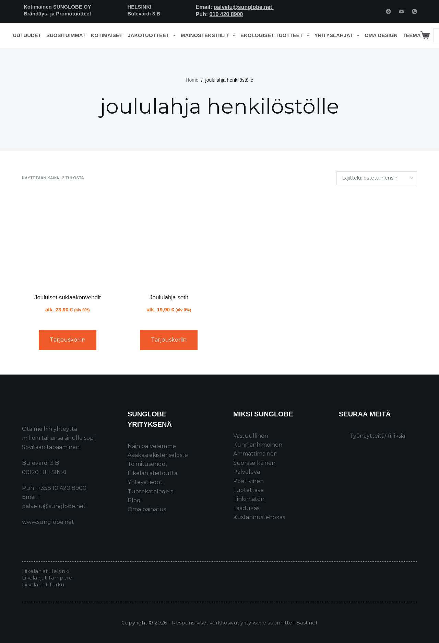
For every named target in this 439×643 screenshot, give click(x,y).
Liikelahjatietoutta (152, 473)
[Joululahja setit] (169, 239)
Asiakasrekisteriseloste (158, 455)
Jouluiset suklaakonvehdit (67, 297)
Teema (416, 35)
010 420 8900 (226, 14)
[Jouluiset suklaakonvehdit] (67, 239)
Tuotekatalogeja (151, 491)
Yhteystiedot (145, 482)
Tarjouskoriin (67, 339)
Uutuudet (27, 35)
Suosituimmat (66, 35)
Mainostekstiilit (209, 35)
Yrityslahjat (338, 35)
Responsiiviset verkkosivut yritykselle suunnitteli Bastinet (245, 622)
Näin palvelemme (152, 446)
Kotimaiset (107, 35)
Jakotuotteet (153, 35)
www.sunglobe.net (48, 522)
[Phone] (414, 11)
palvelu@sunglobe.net (244, 7)
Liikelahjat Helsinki (45, 571)
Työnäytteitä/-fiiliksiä (377, 436)
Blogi (135, 500)
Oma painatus (147, 509)
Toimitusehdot (148, 464)
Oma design (381, 35)
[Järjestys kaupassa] (376, 178)
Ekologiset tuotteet (276, 35)
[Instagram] (388, 11)
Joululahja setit (169, 297)
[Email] (401, 11)
